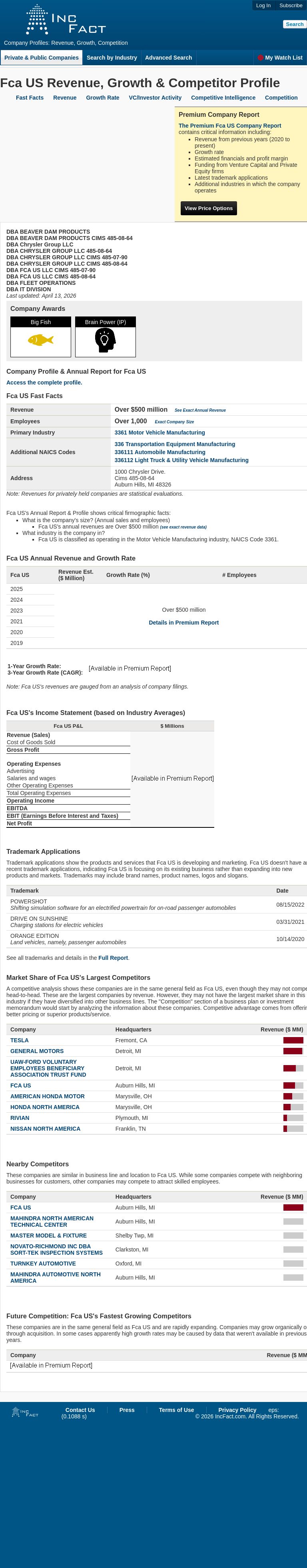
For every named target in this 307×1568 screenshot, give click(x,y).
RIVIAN (19, 1118)
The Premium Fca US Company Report (230, 125)
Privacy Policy (238, 1410)
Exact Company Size (174, 422)
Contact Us (80, 1410)
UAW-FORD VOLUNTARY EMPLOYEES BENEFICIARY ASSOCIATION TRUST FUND (48, 1068)
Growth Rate (102, 97)
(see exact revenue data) (183, 527)
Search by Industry (112, 57)
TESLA (19, 1040)
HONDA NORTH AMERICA (45, 1107)
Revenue (64, 97)
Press (127, 1410)
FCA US (20, 1085)
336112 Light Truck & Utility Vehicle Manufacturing (182, 460)
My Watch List (280, 57)
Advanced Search (168, 57)
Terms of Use (176, 1410)
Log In (263, 5)
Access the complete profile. (44, 382)
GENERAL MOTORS (37, 1051)
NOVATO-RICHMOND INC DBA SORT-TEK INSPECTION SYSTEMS (56, 1249)
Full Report (113, 958)
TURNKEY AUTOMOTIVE (43, 1263)
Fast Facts (30, 97)
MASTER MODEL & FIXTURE (48, 1235)
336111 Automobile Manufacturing (160, 452)
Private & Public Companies (41, 57)
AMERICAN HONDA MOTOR (47, 1096)
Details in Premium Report (184, 622)
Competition (281, 97)
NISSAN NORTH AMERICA (45, 1128)
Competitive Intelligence (223, 97)
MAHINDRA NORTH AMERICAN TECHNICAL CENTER (52, 1221)
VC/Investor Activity (155, 97)
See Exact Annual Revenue (200, 410)
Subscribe (291, 5)
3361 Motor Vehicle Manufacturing (160, 432)
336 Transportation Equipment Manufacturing (175, 444)
